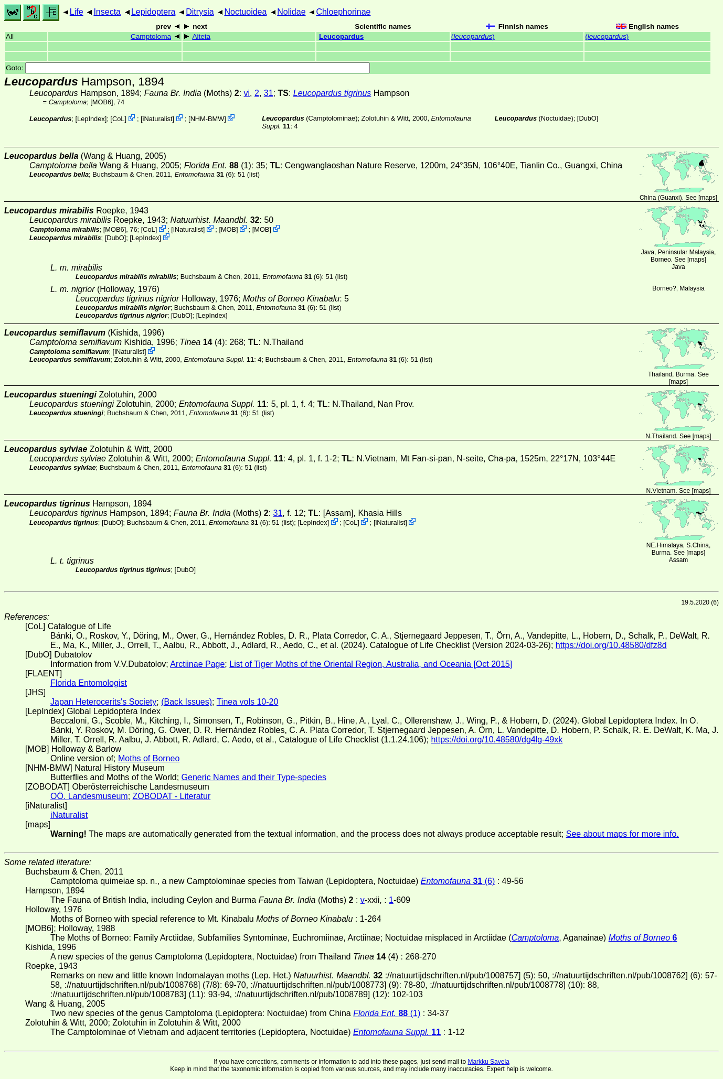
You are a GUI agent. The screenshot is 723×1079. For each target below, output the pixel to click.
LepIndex (91, 119)
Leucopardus (341, 36)
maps (707, 197)
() (473, 36)
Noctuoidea (245, 11)
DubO (587, 118)
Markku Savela (488, 1061)
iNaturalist (158, 119)
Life (76, 11)
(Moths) (191, 93)
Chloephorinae (343, 11)
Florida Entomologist (88, 682)
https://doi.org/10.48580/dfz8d (611, 645)
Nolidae (291, 11)
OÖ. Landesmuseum (89, 796)
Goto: (188, 68)
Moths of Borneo (148, 758)
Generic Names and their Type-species (254, 777)
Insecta (107, 11)
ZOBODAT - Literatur (172, 796)
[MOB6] (101, 102)
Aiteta (201, 36)
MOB (228, 229)
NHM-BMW (207, 119)
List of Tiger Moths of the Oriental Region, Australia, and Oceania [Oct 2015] (370, 664)
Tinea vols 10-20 (248, 701)
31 (268, 93)
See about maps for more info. (622, 833)
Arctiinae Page (197, 664)
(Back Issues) (186, 701)
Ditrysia (200, 11)
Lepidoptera (153, 11)
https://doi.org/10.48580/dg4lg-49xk (496, 739)
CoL (118, 119)
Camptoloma (151, 36)
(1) (217, 165)
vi (247, 93)
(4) (202, 342)
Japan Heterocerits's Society (103, 701)
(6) (204, 174)
